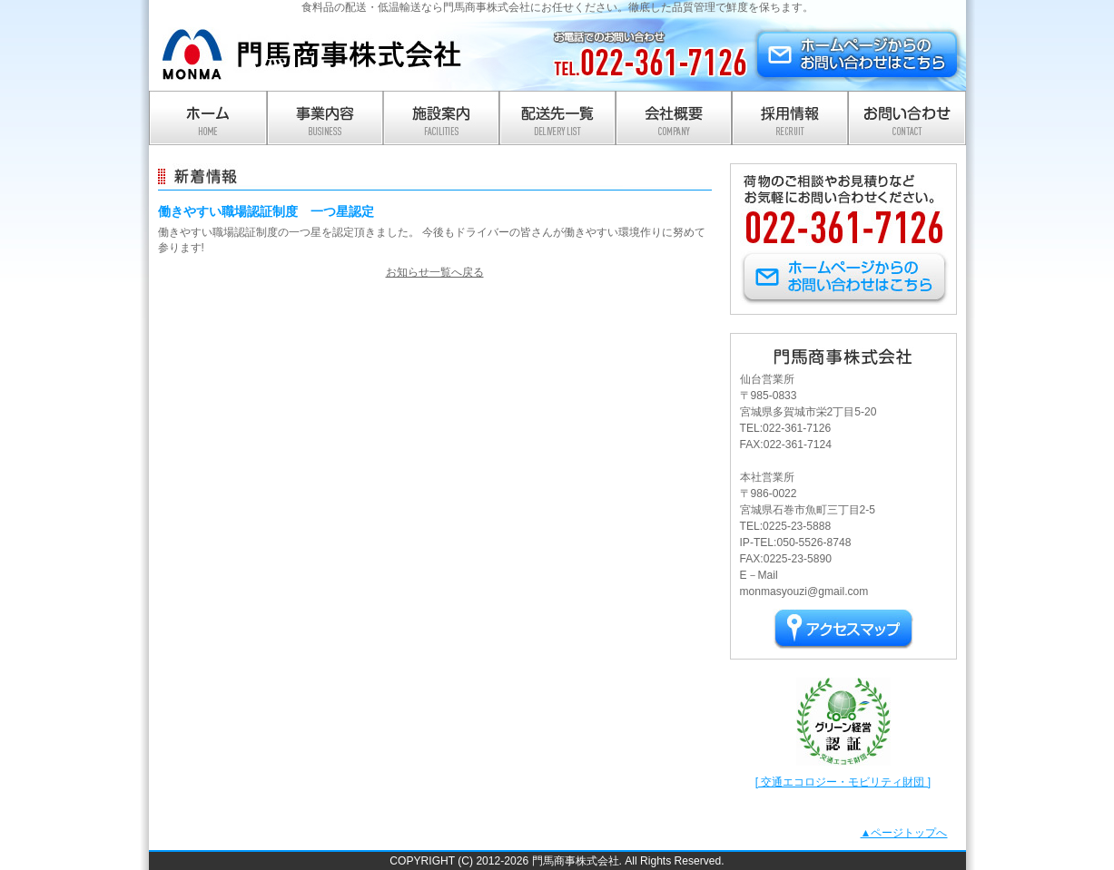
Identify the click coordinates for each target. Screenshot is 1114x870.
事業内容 (325, 118)
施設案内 (441, 118)
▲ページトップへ (904, 832)
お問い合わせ (907, 118)
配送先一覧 (557, 118)
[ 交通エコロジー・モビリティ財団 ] (843, 782)
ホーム (208, 118)
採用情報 (790, 118)
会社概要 (674, 118)
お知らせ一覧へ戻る (435, 272)
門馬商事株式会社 (312, 54)
